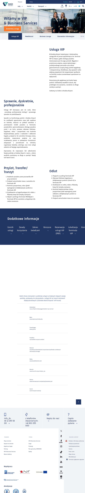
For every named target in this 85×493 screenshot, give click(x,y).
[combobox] (69, 6)
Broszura (49, 227)
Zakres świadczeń (36, 229)
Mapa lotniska (7, 440)
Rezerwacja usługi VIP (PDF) (63, 230)
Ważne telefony (8, 453)
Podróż (29, 6)
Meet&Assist (30, 36)
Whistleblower (72, 456)
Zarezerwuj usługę (12, 29)
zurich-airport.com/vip (35, 390)
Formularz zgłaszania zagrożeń (76, 458)
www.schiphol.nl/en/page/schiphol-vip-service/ (41, 308)
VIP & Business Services (10, 450)
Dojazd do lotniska (8, 442)
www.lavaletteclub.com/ (36, 360)
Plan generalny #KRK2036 (35, 448)
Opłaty (30, 450)
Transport (41, 6)
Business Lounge (47, 36)
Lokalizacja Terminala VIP (76, 230)
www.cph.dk (33, 329)
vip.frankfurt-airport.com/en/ (37, 339)
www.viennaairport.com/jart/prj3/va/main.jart (41, 381)
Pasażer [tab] (20, 2)
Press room (71, 450)
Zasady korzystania (23, 229)
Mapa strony (72, 453)
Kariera (70, 448)
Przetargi (31, 445)
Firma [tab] (31, 2)
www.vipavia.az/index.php (36, 319)
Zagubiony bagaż (8, 445)
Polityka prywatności (74, 442)
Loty (19, 6)
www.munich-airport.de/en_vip (37, 371)
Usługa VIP (15, 36)
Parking (6, 448)
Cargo (30, 442)
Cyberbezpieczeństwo (74, 445)
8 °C (79, 2)
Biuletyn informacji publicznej (76, 440)
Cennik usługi (10, 229)
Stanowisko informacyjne (69, 36)
